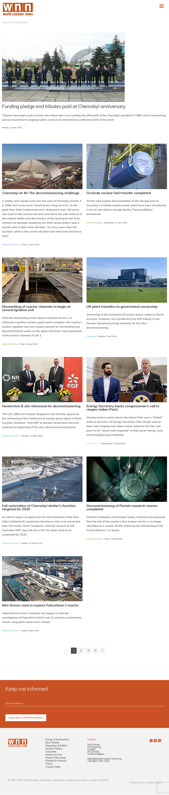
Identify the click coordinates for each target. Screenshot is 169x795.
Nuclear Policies (53, 749)
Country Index (52, 767)
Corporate (50, 752)
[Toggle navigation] (161, 6)
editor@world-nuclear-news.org (104, 759)
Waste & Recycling (55, 758)
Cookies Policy (153, 783)
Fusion (48, 764)
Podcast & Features (56, 761)
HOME (5, 23)
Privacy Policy (137, 783)
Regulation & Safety (56, 746)
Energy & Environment (57, 740)
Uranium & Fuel (53, 755)
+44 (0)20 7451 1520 (98, 761)
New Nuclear (52, 743)
